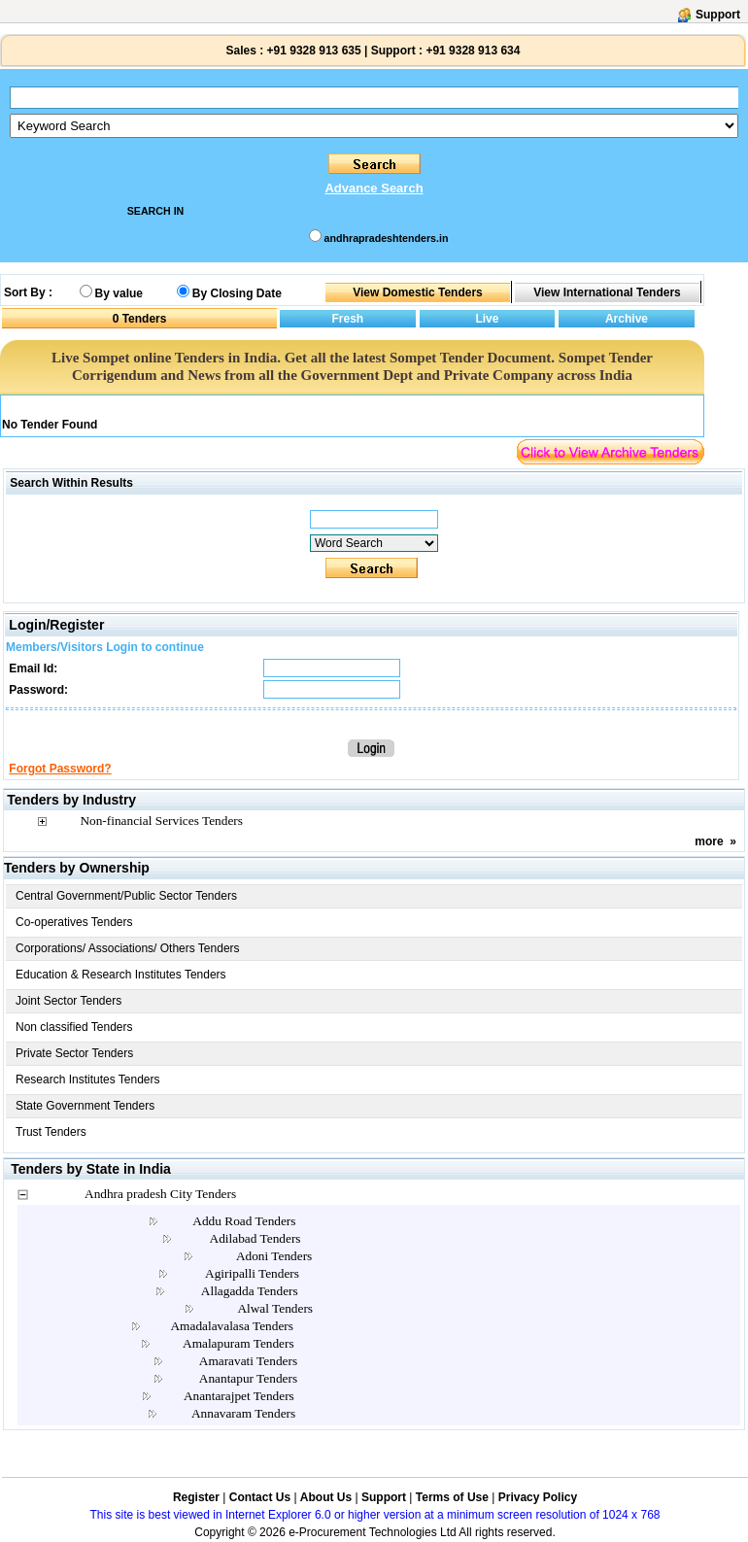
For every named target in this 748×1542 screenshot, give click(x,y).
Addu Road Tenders (243, 1221)
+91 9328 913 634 (472, 50)
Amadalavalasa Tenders (231, 1326)
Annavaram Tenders (243, 1413)
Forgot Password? (60, 768)
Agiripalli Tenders (252, 1273)
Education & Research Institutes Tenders (121, 974)
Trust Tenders (51, 1132)
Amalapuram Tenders (238, 1343)
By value (119, 293)
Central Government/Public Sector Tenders (126, 896)
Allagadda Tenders (249, 1291)
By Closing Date (237, 293)
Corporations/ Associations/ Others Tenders (128, 948)
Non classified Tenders (74, 1027)
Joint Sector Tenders (68, 1001)
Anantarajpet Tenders (239, 1395)
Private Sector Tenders (74, 1053)
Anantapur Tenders (248, 1378)
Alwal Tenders (275, 1308)
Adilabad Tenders (255, 1238)
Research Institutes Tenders (88, 1079)
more (709, 841)
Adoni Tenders (274, 1256)
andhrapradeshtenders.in (386, 238)
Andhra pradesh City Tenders (160, 1193)
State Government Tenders (85, 1106)
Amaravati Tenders (248, 1361)
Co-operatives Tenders (74, 922)
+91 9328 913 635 (311, 50)
